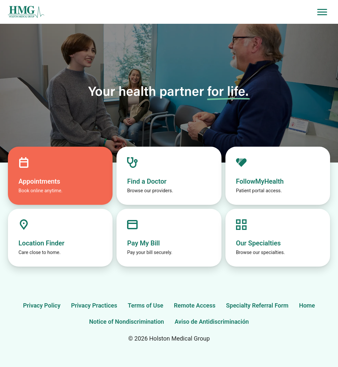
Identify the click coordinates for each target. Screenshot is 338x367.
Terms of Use (145, 305)
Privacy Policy (41, 305)
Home (307, 305)
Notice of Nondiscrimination (126, 321)
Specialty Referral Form (257, 305)
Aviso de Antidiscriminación (212, 321)
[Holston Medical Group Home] (161, 12)
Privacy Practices (94, 305)
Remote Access (195, 305)
